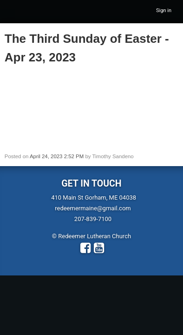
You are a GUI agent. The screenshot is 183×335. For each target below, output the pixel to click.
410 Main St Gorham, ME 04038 (93, 197)
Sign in (163, 10)
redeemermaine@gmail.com (93, 208)
